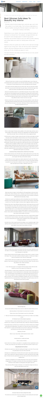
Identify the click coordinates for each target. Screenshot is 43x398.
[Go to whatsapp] (41, 396)
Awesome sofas (18, 1)
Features (30, 1)
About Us (39, 1)
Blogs (34, 1)
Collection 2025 (25, 1)
